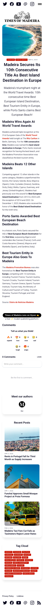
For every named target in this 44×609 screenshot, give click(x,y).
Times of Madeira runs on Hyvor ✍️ (22, 315)
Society (8, 552)
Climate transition (13, 573)
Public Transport (20, 563)
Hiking (34, 571)
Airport (29, 560)
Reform (8, 557)
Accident (25, 568)
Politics (26, 552)
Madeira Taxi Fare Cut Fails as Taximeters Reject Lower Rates (20, 532)
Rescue (8, 563)
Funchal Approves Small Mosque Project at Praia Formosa (21, 495)
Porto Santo (21, 60)
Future (20, 565)
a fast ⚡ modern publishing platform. (22, 318)
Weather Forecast (21, 571)
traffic (20, 560)
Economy (18, 555)
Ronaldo (8, 576)
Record (8, 571)
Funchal (8, 555)
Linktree (20, 596)
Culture (17, 557)
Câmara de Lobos (12, 568)
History (34, 568)
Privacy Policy (8, 596)
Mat (22, 411)
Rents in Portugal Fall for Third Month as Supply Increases (20, 458)
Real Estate (10, 560)
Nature (27, 555)
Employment (10, 565)
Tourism (10, 60)
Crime (25, 557)
